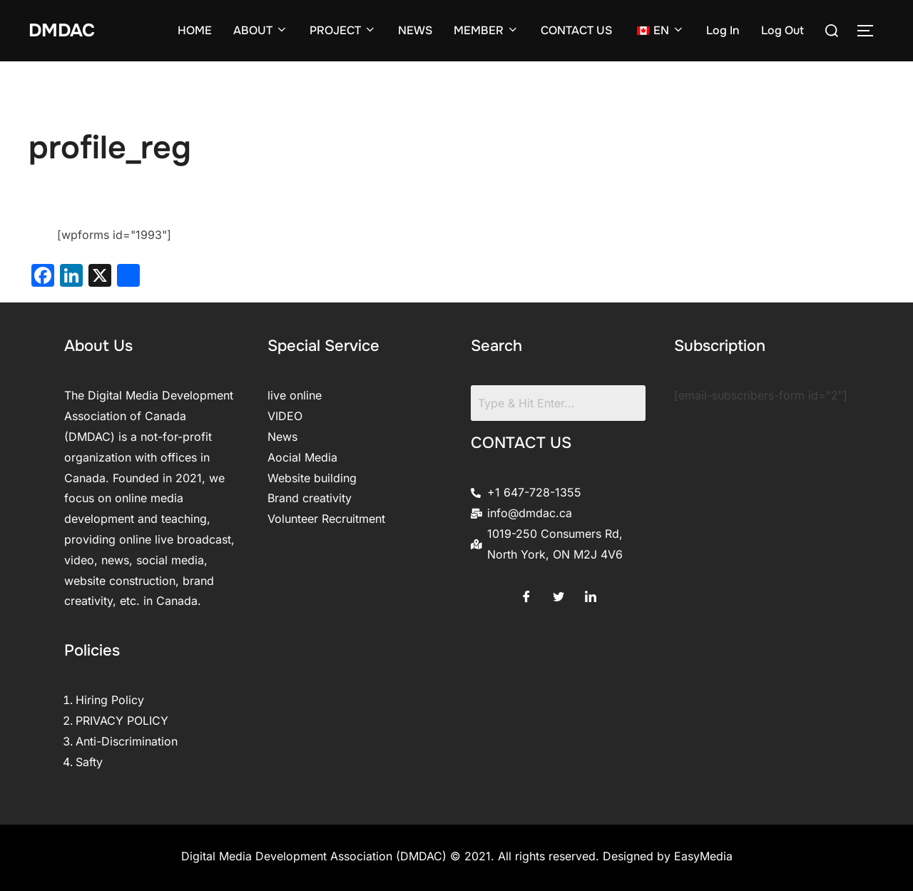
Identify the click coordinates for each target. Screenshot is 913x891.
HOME (195, 30)
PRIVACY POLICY (122, 720)
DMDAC (63, 30)
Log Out (782, 30)
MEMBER (486, 30)
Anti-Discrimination (127, 741)
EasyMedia (703, 856)
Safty (89, 762)
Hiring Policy (110, 700)
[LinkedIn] (590, 593)
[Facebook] (526, 593)
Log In (723, 30)
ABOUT (260, 30)
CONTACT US (576, 30)
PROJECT (343, 30)
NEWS (415, 30)
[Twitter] (558, 593)
